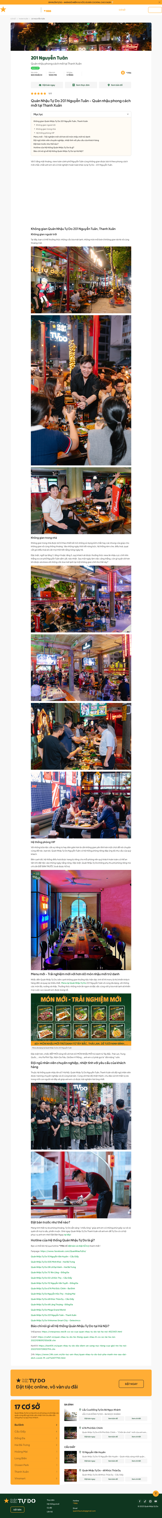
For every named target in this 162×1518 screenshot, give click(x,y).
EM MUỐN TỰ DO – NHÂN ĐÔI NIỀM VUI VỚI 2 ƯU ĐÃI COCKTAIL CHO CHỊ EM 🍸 (81, 2)
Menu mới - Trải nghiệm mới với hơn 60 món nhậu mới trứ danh (62, 136)
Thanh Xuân (23, 19)
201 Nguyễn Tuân (38, 19)
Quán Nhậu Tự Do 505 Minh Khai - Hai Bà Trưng (53, 1261)
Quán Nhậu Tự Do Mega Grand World (48, 1309)
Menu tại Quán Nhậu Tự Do (73, 983)
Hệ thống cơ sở (53, 1504)
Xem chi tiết (136, 1418)
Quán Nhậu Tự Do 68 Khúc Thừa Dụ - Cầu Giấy (52, 1299)
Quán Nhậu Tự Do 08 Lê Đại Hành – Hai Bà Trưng (53, 1267)
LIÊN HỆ (141, 10)
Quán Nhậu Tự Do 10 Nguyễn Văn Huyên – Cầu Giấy (55, 1256)
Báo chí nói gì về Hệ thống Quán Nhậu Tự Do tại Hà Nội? (58, 151)
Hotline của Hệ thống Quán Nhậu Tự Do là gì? (54, 147)
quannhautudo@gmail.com (84, 1511)
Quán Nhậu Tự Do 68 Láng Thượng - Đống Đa (52, 1304)
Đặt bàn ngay (90, 1418)
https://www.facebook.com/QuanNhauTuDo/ (63, 1251)
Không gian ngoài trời (45, 125)
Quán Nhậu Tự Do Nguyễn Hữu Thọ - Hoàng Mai (53, 1293)
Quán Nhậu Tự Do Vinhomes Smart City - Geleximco (55, 1320)
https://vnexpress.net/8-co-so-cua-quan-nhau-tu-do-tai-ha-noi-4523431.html (82, 1331)
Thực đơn (50, 1500)
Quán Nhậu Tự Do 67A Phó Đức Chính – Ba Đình (53, 1288)
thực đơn (111, 10)
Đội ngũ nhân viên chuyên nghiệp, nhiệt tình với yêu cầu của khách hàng (66, 140)
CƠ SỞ (122, 10)
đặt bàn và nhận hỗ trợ (78, 1245)
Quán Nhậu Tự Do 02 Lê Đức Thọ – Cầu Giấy (51, 1277)
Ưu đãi (131, 10)
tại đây (67, 1234)
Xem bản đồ (113, 1418)
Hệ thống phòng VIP (45, 133)
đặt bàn (155, 10)
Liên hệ (50, 1511)
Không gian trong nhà (46, 129)
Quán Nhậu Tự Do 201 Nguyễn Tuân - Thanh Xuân (53, 1315)
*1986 (75, 1503)
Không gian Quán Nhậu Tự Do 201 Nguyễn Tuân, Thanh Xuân (61, 121)
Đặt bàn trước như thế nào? (46, 144)
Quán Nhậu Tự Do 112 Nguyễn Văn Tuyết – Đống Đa (54, 1283)
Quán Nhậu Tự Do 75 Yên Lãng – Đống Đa (50, 1272)
